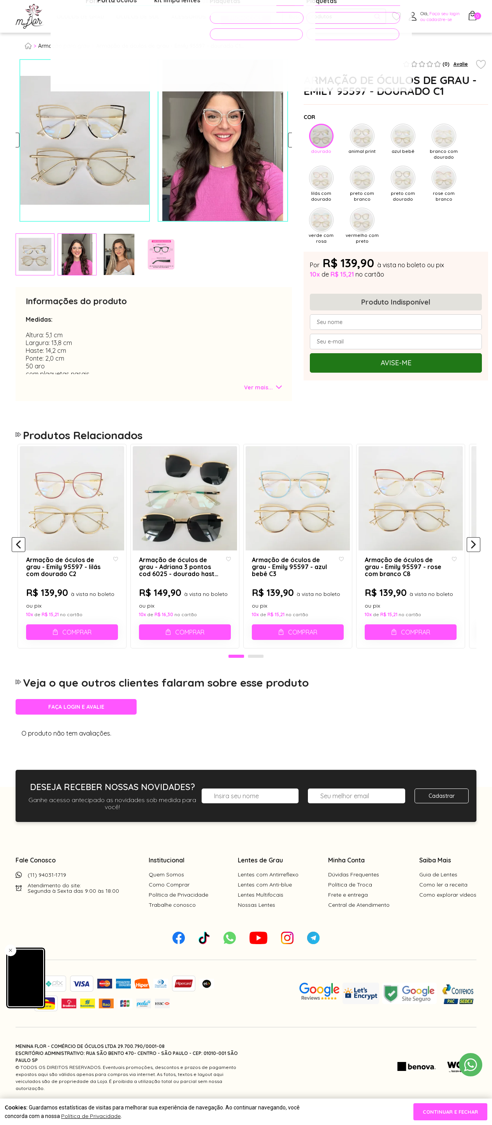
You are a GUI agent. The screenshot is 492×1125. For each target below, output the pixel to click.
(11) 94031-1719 (47, 892)
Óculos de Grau (80, 16)
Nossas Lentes (256, 922)
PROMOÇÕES (242, 16)
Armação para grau (64, 45)
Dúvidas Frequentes (353, 892)
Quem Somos (166, 892)
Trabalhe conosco (172, 922)
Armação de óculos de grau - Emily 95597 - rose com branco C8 (413, 576)
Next (285, 140)
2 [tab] (256, 674)
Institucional (166, 877)
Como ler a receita (443, 902)
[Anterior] (18, 554)
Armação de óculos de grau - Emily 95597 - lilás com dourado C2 (67, 576)
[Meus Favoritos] (396, 16)
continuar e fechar (450, 1112)
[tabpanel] (35, 254)
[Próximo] (473, 554)
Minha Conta (346, 877)
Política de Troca (350, 902)
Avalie (460, 64)
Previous (22, 140)
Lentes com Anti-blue (265, 902)
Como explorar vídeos (447, 912)
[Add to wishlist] (481, 65)
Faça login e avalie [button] (76, 724)
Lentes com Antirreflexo (268, 892)
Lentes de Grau (260, 877)
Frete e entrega (348, 912)
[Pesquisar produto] (377, 16)
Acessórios (188, 16)
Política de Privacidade (178, 912)
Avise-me (396, 362)
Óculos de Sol (138, 16)
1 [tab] (236, 674)
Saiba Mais (435, 877)
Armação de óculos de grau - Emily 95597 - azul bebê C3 (298, 573)
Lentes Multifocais (260, 912)
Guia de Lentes (438, 892)
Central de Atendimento (359, 922)
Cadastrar (442, 813)
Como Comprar (169, 902)
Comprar (78, 642)
